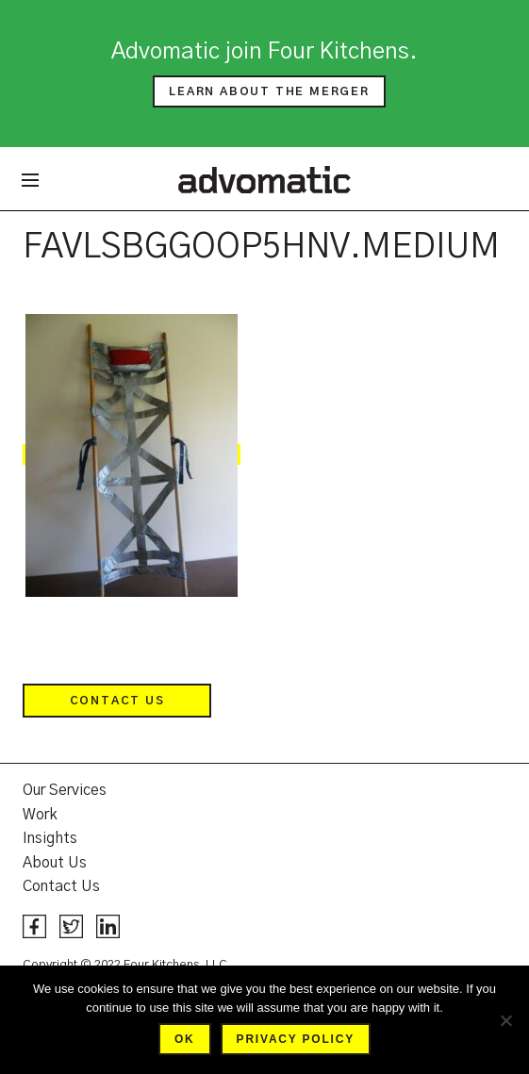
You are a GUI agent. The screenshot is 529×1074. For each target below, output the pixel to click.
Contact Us (117, 700)
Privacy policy (296, 1039)
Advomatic (264, 179)
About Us (55, 862)
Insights (50, 838)
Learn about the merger (269, 91)
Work (40, 814)
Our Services (65, 790)
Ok (184, 1039)
